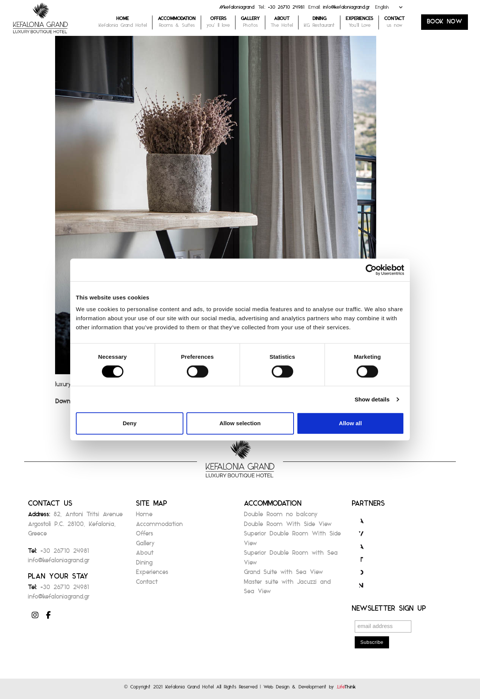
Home (144, 516)
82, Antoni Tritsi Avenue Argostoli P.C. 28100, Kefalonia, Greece (75, 526)
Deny (130, 423)
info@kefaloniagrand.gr (346, 9)
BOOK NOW (444, 23)
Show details (372, 399)
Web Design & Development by (309, 688)
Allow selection (239, 423)
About (145, 555)
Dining (144, 565)
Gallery (145, 545)
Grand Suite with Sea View (283, 574)
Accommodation (159, 526)
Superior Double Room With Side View (292, 540)
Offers (144, 535)
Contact (147, 584)
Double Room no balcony (281, 516)
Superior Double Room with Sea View (291, 560)
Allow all (350, 423)
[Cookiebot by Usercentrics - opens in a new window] (371, 269)
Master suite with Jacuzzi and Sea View (287, 589)
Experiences (152, 574)
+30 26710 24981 (286, 9)
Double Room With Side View (288, 526)
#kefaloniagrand (236, 9)
